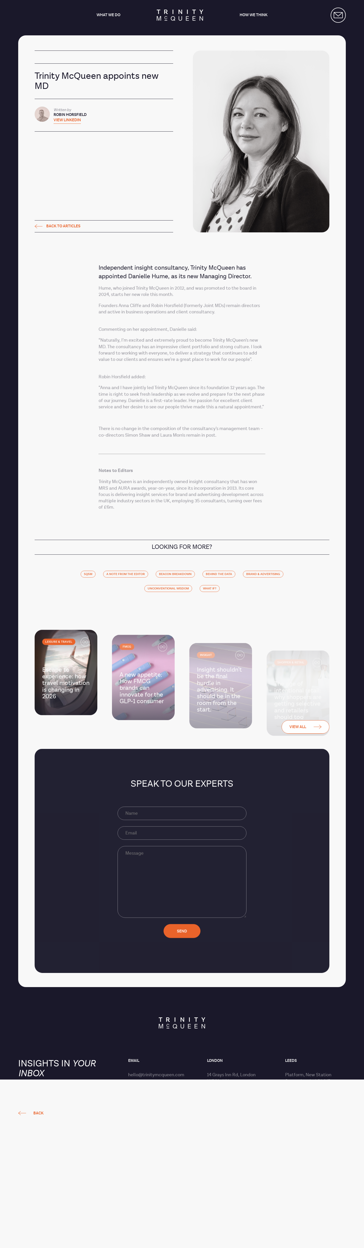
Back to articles (57, 226)
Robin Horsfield (70, 114)
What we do (108, 15)
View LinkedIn (67, 120)
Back (38, 611)
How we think (253, 15)
